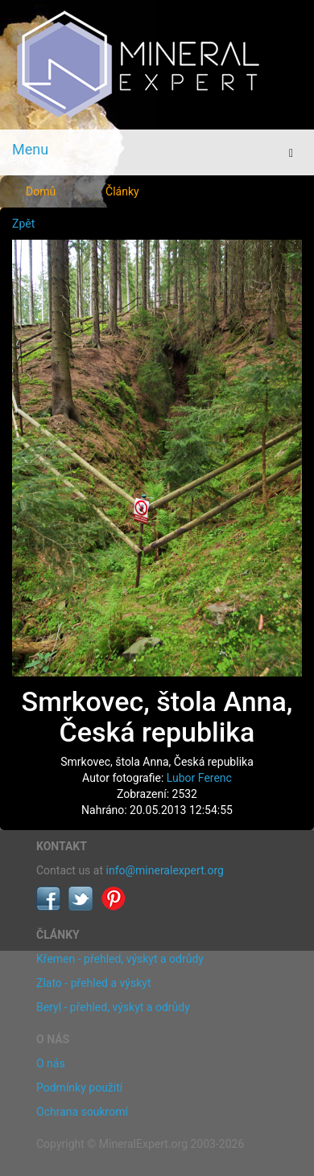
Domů (41, 191)
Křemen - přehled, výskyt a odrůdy (120, 958)
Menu (30, 149)
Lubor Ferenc (199, 777)
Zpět (23, 223)
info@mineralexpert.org (165, 870)
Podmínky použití (79, 1087)
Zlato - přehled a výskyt (93, 983)
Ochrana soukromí (82, 1111)
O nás (50, 1063)
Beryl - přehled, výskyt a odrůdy (113, 1007)
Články (122, 191)
